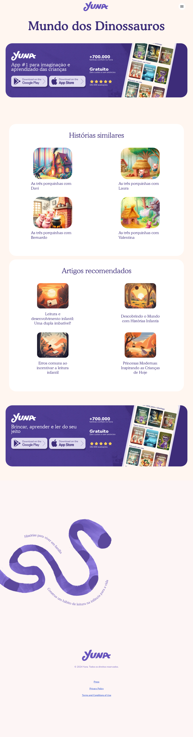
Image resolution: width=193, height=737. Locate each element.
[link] (29, 81)
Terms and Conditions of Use (96, 695)
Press (96, 681)
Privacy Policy (97, 688)
